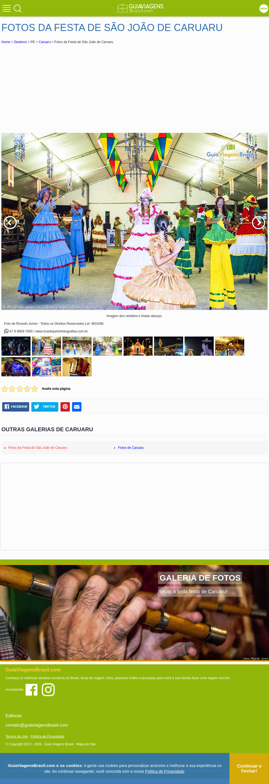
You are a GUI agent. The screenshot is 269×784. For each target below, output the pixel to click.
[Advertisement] (50, 86)
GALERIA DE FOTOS (200, 577)
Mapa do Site (86, 744)
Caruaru (45, 42)
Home (5, 42)
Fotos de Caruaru (131, 448)
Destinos (20, 42)
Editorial (13, 715)
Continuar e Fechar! (249, 768)
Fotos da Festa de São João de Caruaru (37, 448)
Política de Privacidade (47, 736)
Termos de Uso (17, 736)
